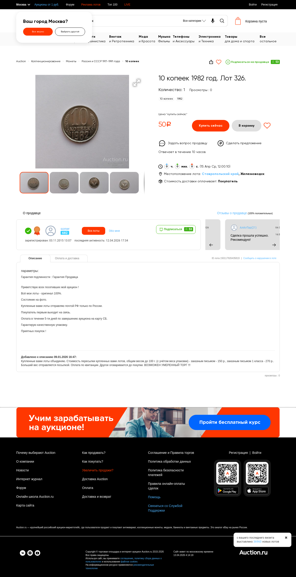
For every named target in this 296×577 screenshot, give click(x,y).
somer (65, 229)
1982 (179, 99)
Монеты (71, 61)
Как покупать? (92, 461)
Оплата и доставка (67, 258)
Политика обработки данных (169, 461)
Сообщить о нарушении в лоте (259, 258)
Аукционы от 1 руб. (46, 4)
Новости (22, 470)
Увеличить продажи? (97, 470)
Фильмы (165, 38)
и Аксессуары (186, 38)
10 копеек (132, 61)
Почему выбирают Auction (35, 453)
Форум (70, 4)
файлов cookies (129, 561)
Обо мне (114, 230)
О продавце (32, 213)
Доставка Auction (95, 479)
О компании (25, 461)
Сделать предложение (244, 143)
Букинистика (97, 38)
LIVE (127, 4)
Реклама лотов (90, 4)
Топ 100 (112, 4)
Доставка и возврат (96, 496)
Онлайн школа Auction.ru (35, 496)
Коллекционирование (46, 61)
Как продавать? (93, 453)
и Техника (212, 38)
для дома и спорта (242, 38)
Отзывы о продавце (232, 213)
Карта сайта (25, 505)
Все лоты (93, 230)
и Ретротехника (124, 38)
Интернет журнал (29, 479)
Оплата (87, 488)
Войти (253, 4)
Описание (35, 258)
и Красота (148, 38)
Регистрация (269, 4)
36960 (257, 541)
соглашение (126, 558)
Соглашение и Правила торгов (171, 453)
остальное (270, 38)
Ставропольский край (220, 174)
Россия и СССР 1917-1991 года (101, 61)
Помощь (154, 497)
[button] (136, 82)
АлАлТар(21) (274, 227)
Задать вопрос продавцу (187, 143)
